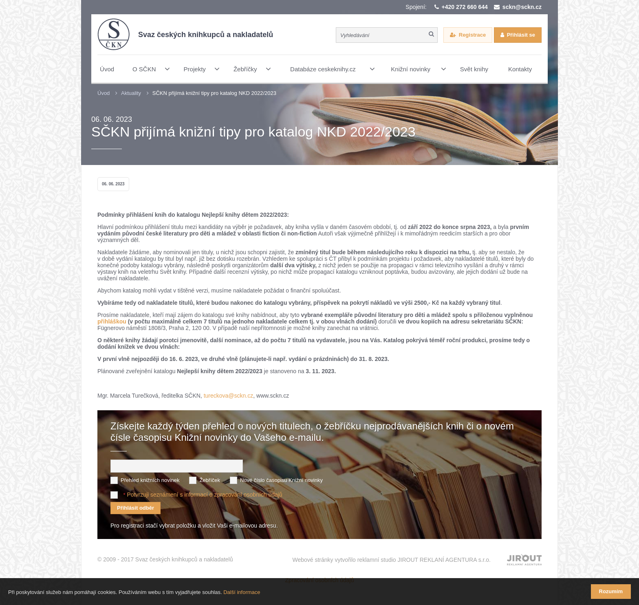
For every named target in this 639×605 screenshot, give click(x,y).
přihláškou (112, 321)
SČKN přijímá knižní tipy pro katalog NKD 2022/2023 (214, 93)
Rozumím (611, 591)
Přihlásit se (521, 35)
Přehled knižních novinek (150, 480)
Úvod (103, 93)
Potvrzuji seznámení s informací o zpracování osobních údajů (204, 494)
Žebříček (209, 480)
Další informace (241, 592)
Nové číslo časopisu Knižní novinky (281, 480)
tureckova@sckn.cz (228, 395)
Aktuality (131, 93)
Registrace (472, 35)
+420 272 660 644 (465, 7)
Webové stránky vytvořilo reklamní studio (391, 560)
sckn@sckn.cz (522, 7)
